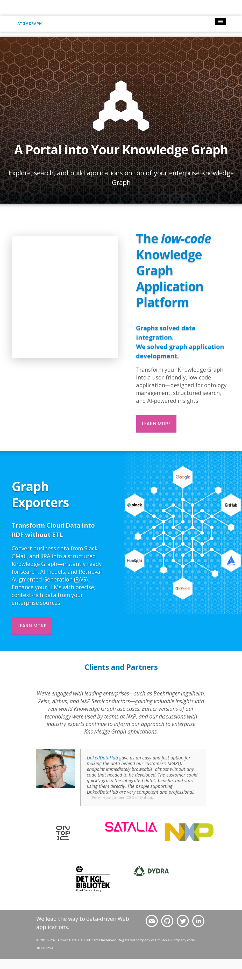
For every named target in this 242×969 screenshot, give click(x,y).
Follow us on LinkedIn (198, 921)
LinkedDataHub (102, 758)
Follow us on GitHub (166, 921)
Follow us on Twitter (182, 921)
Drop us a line (149, 921)
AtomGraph (29, 23)
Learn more (156, 423)
